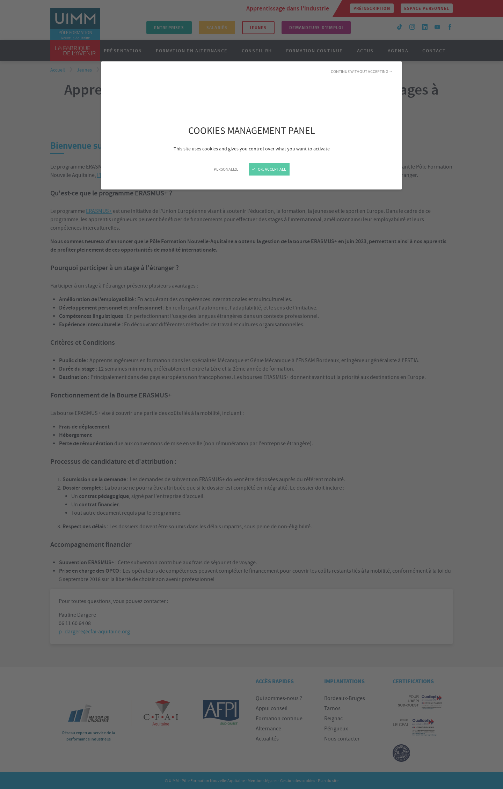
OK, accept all (269, 169)
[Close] (251, 394)
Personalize (226, 169)
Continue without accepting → (362, 71)
